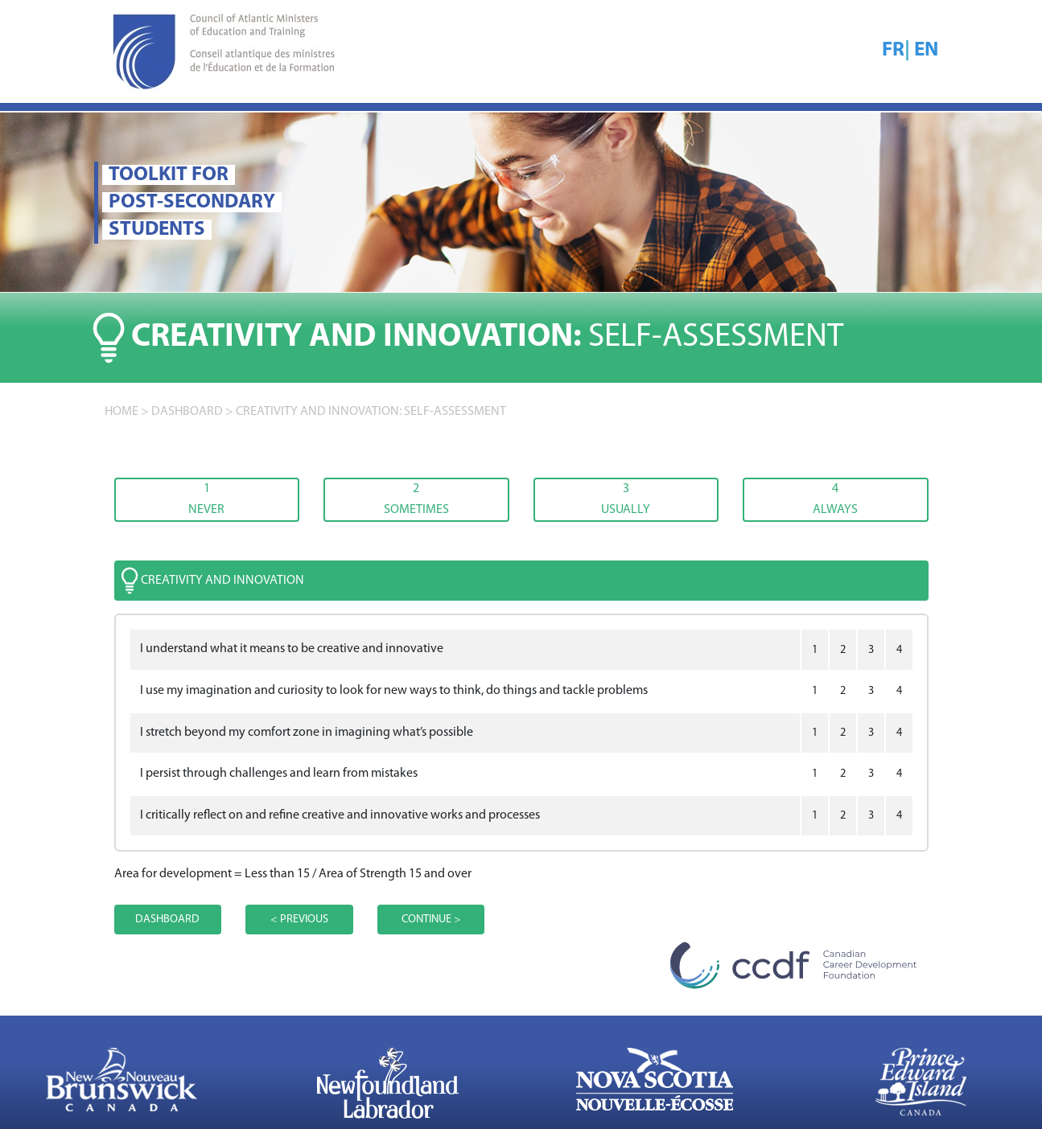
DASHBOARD (187, 411)
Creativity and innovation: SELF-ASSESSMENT (371, 411)
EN (926, 50)
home (121, 411)
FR (893, 50)
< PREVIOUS (299, 919)
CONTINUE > (431, 919)
